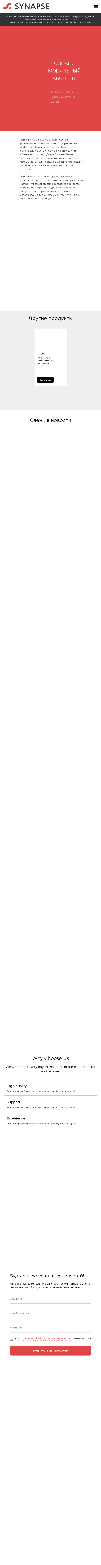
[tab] (41, 1088)
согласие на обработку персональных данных (44, 1338)
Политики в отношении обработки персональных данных (44, 1340)
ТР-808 (41, 354)
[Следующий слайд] (98, 357)
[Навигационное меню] (96, 6)
